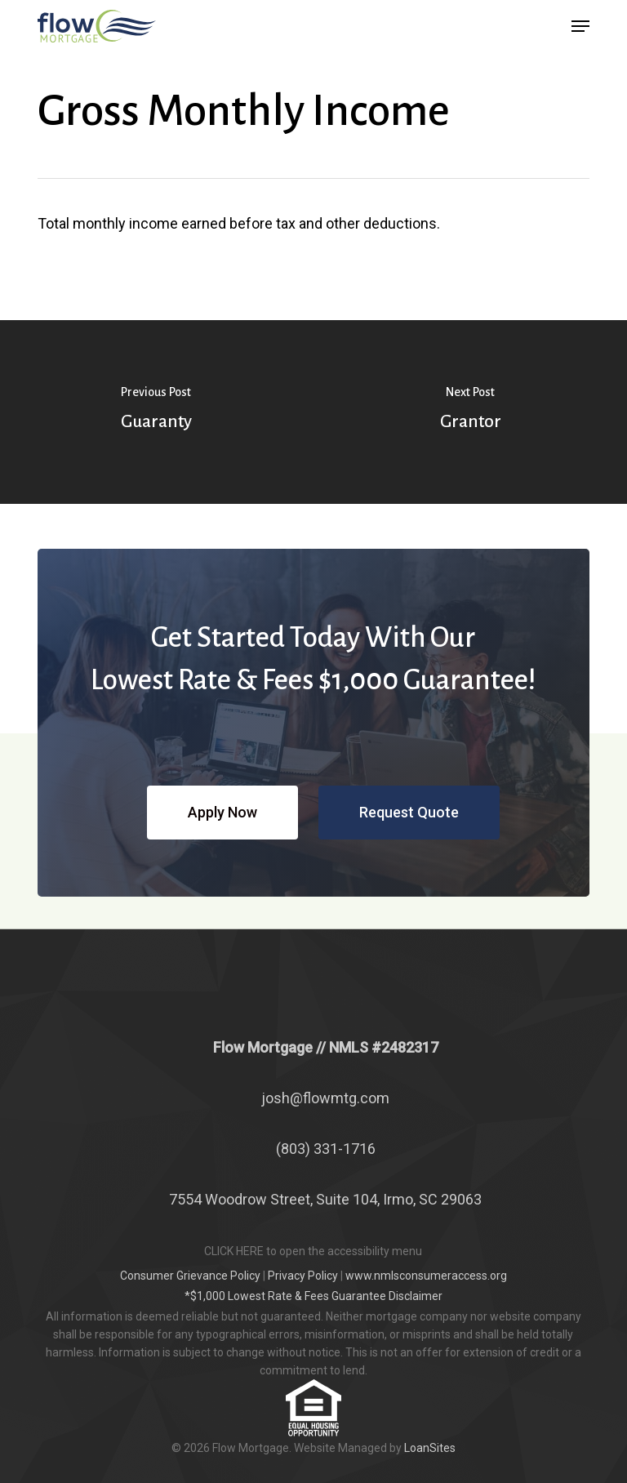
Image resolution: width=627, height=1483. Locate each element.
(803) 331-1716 (326, 1148)
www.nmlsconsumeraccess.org (426, 1275)
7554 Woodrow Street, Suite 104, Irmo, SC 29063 (325, 1199)
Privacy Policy (303, 1275)
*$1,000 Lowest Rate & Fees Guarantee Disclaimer (313, 1296)
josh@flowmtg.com (325, 1098)
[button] (580, 26)
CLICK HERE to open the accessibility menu (313, 1251)
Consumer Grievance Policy (190, 1275)
